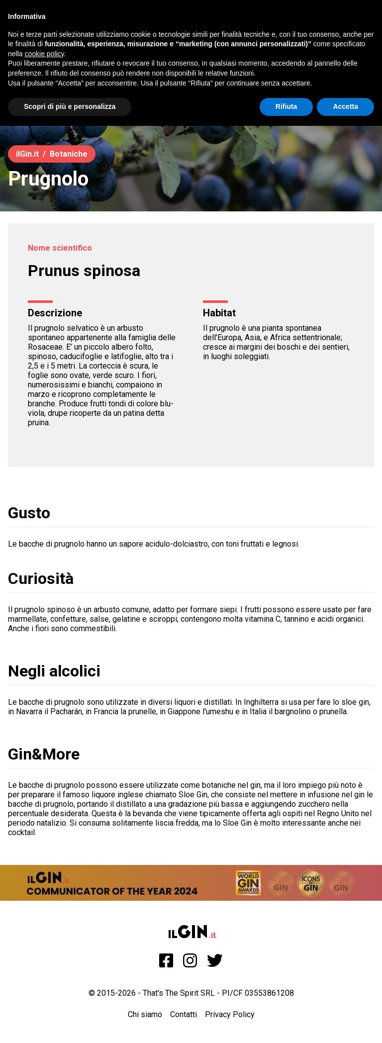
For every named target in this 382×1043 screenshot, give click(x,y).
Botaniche (69, 154)
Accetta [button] (345, 106)
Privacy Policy (230, 1014)
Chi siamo (145, 1014)
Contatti (183, 1014)
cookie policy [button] (44, 54)
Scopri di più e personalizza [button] (69, 106)
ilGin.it (27, 154)
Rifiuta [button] (286, 106)
